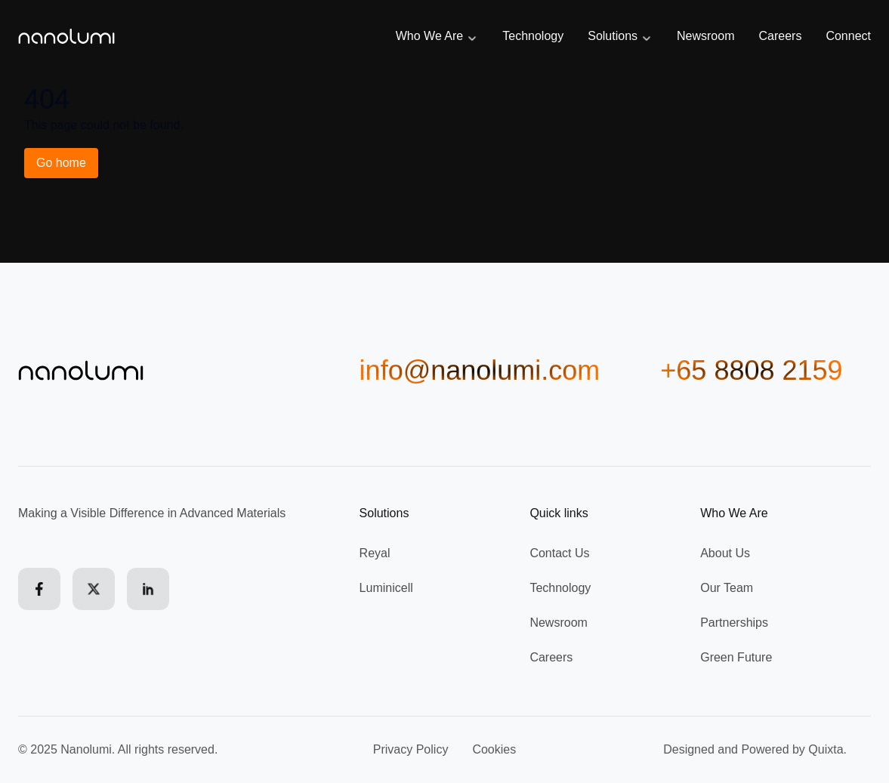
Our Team (726, 587)
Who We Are (437, 37)
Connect (848, 35)
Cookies (494, 749)
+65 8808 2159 (751, 371)
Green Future (736, 657)
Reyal (375, 553)
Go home (61, 162)
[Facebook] (39, 589)
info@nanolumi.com (480, 371)
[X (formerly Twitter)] (94, 589)
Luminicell (386, 587)
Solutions (620, 37)
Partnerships (734, 622)
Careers (780, 35)
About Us (725, 553)
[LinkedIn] (148, 589)
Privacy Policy (411, 749)
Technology (532, 35)
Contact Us (559, 553)
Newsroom (705, 35)
